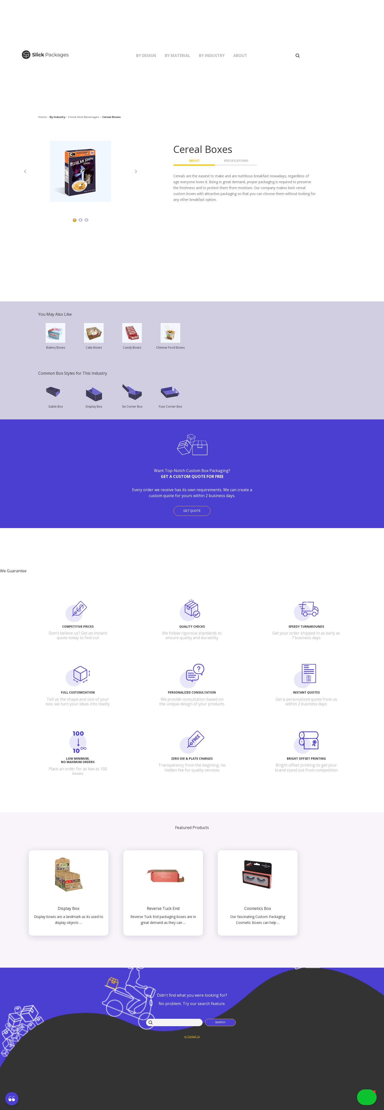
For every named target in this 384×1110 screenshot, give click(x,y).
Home (42, 117)
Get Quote (192, 511)
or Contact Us (192, 1036)
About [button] (194, 161)
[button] (12, 1099)
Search (220, 1022)
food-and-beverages (83, 117)
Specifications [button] (236, 161)
